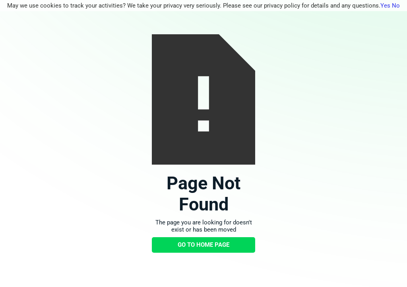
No (396, 5)
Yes (385, 5)
